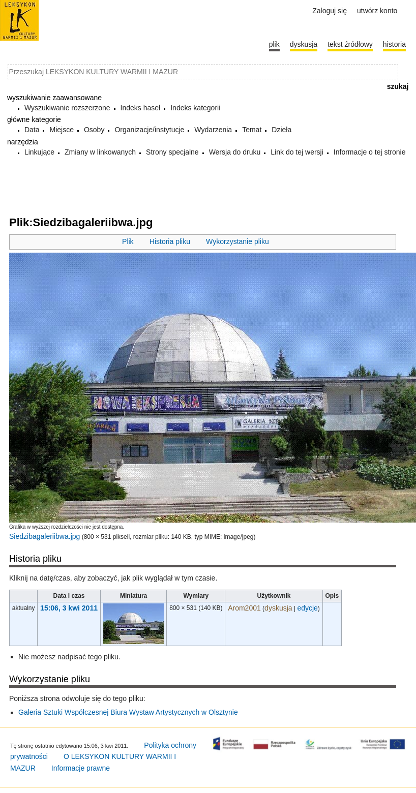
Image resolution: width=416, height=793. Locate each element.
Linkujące (39, 152)
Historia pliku (170, 241)
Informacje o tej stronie (370, 152)
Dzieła (281, 130)
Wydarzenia (213, 130)
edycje (307, 608)
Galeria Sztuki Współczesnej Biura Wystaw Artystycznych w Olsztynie (128, 712)
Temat (251, 130)
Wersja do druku (235, 152)
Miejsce (61, 130)
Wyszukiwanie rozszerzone (67, 108)
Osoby (94, 130)
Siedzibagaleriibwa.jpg (44, 536)
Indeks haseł (141, 108)
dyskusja (278, 608)
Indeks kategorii (195, 108)
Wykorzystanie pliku (237, 241)
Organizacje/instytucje (149, 130)
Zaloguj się (329, 11)
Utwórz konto (377, 11)
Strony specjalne (172, 152)
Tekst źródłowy (350, 44)
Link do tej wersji (297, 152)
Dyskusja (303, 44)
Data (32, 130)
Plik (128, 241)
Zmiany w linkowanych (100, 152)
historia (394, 44)
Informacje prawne (80, 768)
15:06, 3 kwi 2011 (69, 608)
